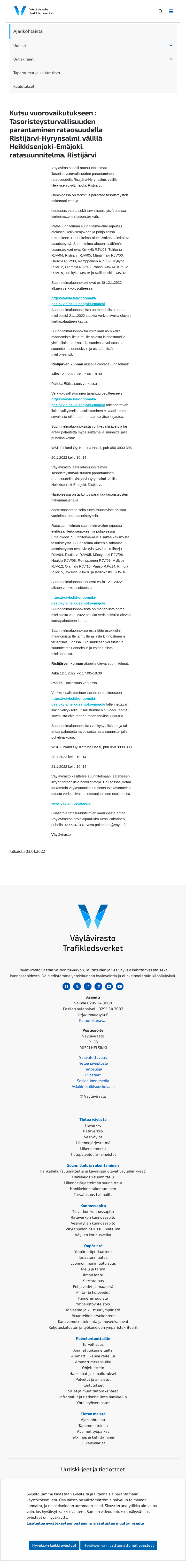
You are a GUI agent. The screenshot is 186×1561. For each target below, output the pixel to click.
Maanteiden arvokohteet (93, 1315)
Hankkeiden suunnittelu (93, 1176)
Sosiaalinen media (93, 1080)
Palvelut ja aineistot (93, 1379)
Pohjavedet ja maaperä (93, 1286)
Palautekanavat (93, 1020)
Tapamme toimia (93, 1425)
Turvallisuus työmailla (93, 1194)
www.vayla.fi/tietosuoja (70, 803)
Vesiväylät (93, 1136)
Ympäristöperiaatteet (93, 1251)
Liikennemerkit (93, 1148)
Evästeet (93, 1074)
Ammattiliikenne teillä (93, 1350)
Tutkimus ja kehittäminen (93, 1437)
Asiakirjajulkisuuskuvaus (93, 1086)
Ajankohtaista (28, 31)
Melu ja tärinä (93, 1269)
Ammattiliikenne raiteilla (93, 1356)
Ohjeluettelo (93, 1367)
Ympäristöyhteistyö (93, 1304)
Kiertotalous (93, 1280)
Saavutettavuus (93, 1057)
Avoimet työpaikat (93, 1431)
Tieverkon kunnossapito (93, 1211)
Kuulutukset (23, 86)
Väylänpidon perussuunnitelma (93, 1228)
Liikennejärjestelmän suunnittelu (93, 1182)
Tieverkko (93, 1125)
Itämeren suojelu (93, 1298)
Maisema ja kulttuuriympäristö (93, 1309)
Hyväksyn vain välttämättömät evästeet (119, 1545)
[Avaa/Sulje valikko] (171, 11)
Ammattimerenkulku (93, 1361)
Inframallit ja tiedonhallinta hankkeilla (93, 1396)
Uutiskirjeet (23, 59)
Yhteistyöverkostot (93, 1402)
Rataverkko (93, 1131)
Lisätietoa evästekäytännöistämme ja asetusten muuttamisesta (85, 1523)
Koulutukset (93, 1385)
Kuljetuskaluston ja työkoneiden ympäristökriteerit (93, 1327)
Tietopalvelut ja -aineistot (93, 1154)
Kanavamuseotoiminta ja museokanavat (93, 1321)
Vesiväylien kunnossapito (93, 1223)
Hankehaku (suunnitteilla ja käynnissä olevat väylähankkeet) (93, 1171)
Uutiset (19, 45)
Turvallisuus (93, 1344)
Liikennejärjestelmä (93, 1142)
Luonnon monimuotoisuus (93, 1263)
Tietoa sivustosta (93, 1063)
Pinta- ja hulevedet (93, 1292)
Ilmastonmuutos (93, 1257)
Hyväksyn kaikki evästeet (54, 1545)
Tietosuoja (93, 1069)
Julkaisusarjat (93, 1442)
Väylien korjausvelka (93, 1234)
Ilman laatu (93, 1274)
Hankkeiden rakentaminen (93, 1188)
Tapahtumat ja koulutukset (36, 72)
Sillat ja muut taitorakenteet (93, 1391)
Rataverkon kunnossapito (93, 1217)
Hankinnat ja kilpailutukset (93, 1373)
